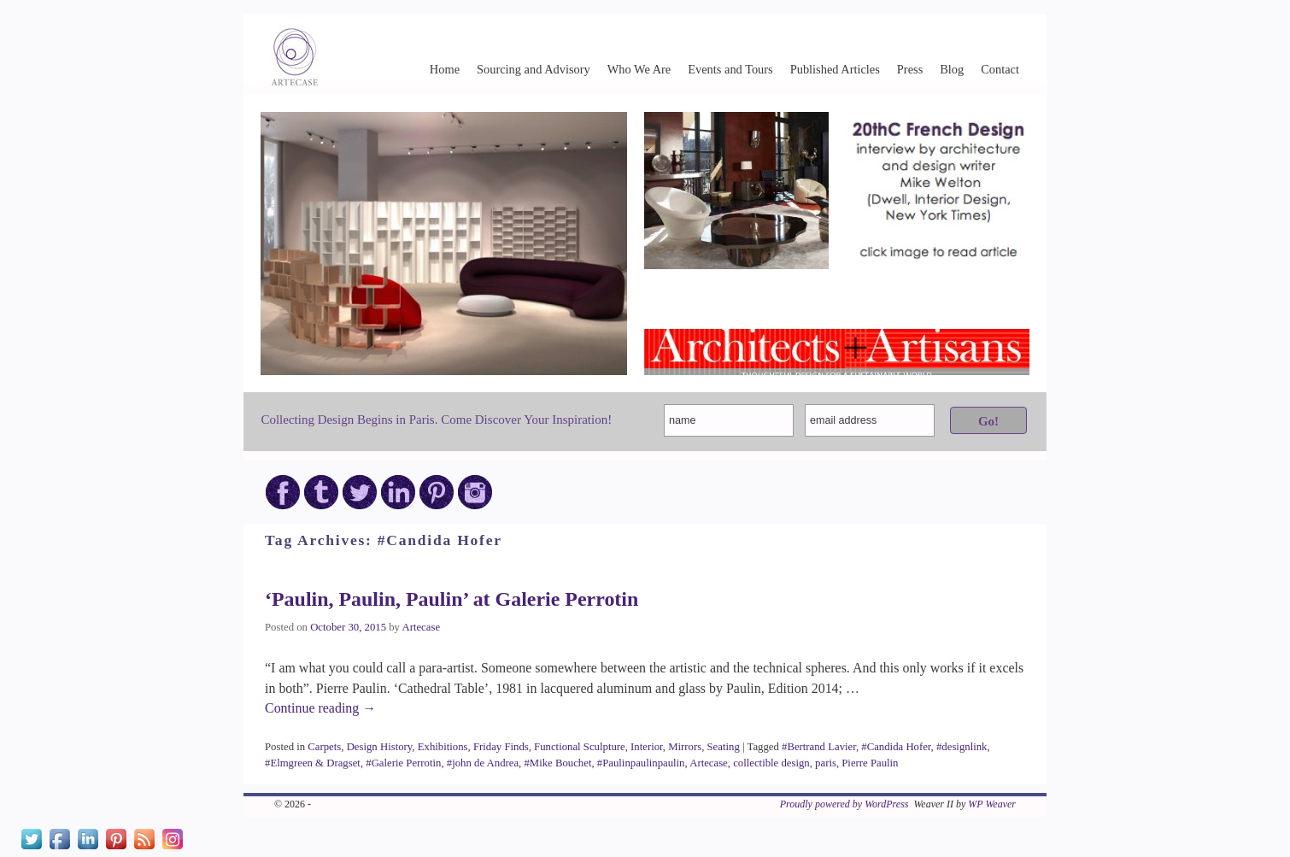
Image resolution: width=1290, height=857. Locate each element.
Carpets (324, 747)
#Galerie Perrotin (403, 763)
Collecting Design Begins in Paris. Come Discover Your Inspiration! (436, 419)
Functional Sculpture (579, 747)
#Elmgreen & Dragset (313, 763)
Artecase (421, 627)
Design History (380, 747)
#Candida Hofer (895, 747)
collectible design (771, 763)
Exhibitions (443, 747)
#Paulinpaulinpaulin (641, 763)
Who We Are (639, 69)
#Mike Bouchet (557, 763)
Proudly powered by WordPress (844, 804)
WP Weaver (992, 804)
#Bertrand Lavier (819, 747)
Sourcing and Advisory (533, 69)
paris (825, 763)
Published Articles (835, 69)
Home (445, 69)
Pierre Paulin (869, 763)
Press (910, 69)
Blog (952, 69)
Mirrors (684, 747)
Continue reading (320, 708)
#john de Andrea (483, 763)
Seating (723, 747)
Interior (646, 747)
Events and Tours (730, 69)
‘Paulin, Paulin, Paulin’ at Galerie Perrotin (451, 599)
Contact (1000, 69)
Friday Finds (501, 747)
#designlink (962, 747)
